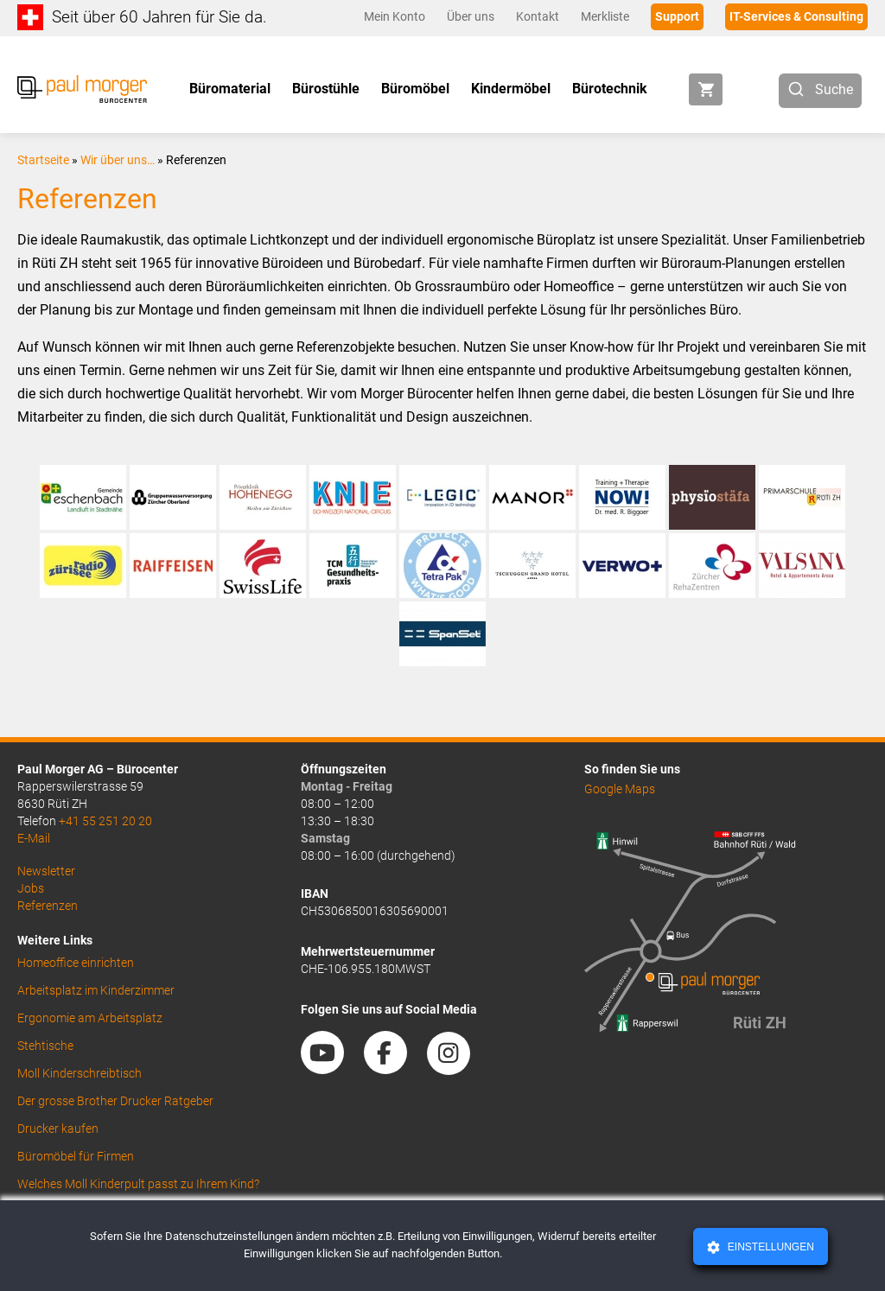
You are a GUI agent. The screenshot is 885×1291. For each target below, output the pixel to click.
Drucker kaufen (58, 1128)
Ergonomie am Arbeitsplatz (89, 1018)
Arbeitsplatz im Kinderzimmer (96, 990)
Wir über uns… (117, 160)
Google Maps (619, 789)
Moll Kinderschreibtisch (79, 1073)
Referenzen (47, 906)
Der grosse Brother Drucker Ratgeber (115, 1101)
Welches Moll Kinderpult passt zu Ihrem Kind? (138, 1184)
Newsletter (46, 871)
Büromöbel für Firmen (75, 1156)
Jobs (30, 888)
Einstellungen (768, 1247)
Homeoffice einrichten (75, 963)
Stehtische (45, 1046)
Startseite (43, 160)
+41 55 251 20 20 (105, 821)
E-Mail (33, 838)
